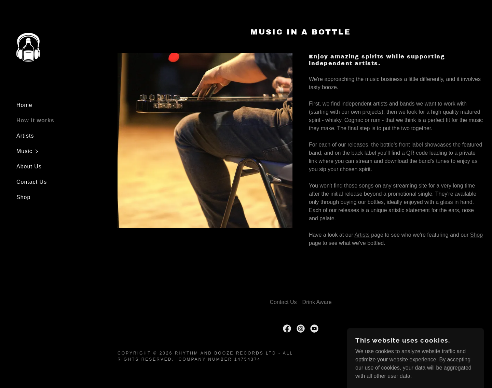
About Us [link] (29, 166)
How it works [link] (35, 120)
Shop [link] (23, 197)
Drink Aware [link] (317, 302)
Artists (361, 235)
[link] (28, 48)
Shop (476, 235)
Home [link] (24, 105)
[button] (62, 151)
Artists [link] (25, 136)
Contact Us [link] (31, 182)
